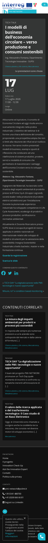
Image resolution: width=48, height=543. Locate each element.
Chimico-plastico (11, 66)
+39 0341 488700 (12, 493)
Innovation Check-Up (13, 465)
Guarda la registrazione (15, 255)
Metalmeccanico (11, 348)
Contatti (6, 473)
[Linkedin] (16, 273)
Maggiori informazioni (11, 535)
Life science (23, 66)
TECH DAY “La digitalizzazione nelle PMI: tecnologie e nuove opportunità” (23, 284)
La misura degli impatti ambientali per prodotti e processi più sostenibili (20, 322)
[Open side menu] (44, 5)
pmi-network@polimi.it (15, 488)
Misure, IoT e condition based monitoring (22, 291)
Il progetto (8, 461)
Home (5, 458)
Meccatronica (33, 66)
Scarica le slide (10, 260)
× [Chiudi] (25, 518)
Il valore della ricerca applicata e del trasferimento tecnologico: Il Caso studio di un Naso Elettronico (23, 411)
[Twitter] (10, 273)
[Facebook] (3, 273)
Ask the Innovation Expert (15, 469)
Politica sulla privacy (12, 476)
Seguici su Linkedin (13, 502)
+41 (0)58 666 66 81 (13, 497)
